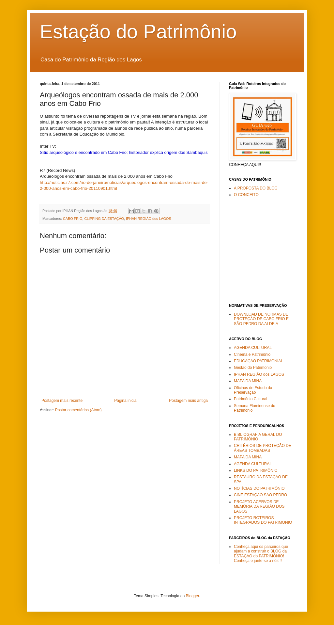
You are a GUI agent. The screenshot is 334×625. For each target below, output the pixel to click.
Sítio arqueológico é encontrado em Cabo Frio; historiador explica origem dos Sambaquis (124, 152)
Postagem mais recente (62, 400)
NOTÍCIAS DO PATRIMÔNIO (259, 488)
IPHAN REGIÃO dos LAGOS (148, 219)
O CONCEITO (246, 194)
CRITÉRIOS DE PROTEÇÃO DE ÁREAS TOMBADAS (262, 447)
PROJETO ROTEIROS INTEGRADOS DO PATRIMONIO (263, 520)
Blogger (192, 596)
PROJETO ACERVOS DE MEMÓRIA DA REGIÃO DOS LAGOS (259, 507)
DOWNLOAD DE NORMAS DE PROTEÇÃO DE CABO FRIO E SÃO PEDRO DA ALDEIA (261, 319)
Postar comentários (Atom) (78, 410)
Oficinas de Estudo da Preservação (253, 390)
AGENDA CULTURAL (253, 347)
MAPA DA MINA (248, 381)
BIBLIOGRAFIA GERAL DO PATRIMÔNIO (258, 436)
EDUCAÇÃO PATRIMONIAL (258, 361)
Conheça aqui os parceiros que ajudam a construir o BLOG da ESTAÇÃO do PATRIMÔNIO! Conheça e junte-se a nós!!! (261, 553)
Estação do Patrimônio (138, 31)
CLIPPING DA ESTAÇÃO (104, 219)
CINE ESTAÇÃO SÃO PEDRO (260, 495)
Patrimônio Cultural (250, 399)
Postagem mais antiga (188, 400)
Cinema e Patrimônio (252, 354)
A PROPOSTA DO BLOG (256, 188)
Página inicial (125, 400)
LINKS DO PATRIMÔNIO (256, 470)
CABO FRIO (72, 219)
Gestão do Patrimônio (253, 367)
